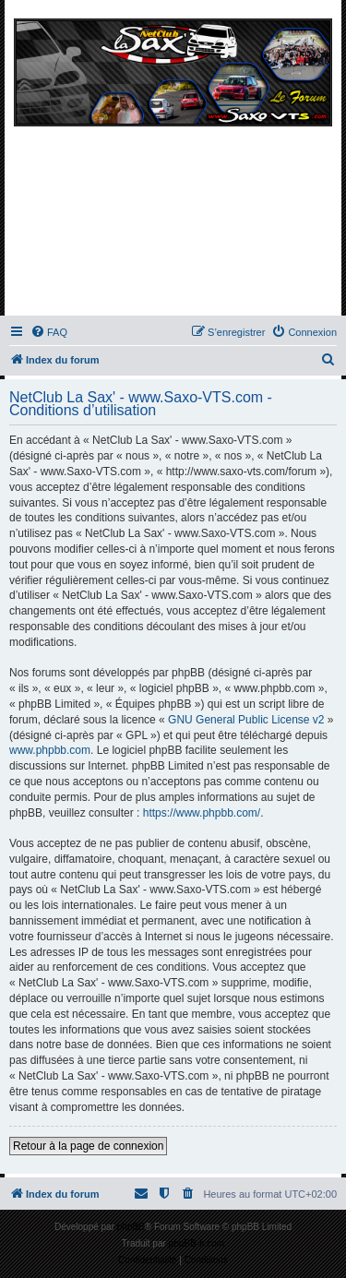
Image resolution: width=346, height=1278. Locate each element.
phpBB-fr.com (197, 1243)
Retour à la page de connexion (88, 1146)
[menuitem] (48, 332)
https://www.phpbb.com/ (201, 812)
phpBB (131, 1227)
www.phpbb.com (49, 750)
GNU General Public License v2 (246, 719)
